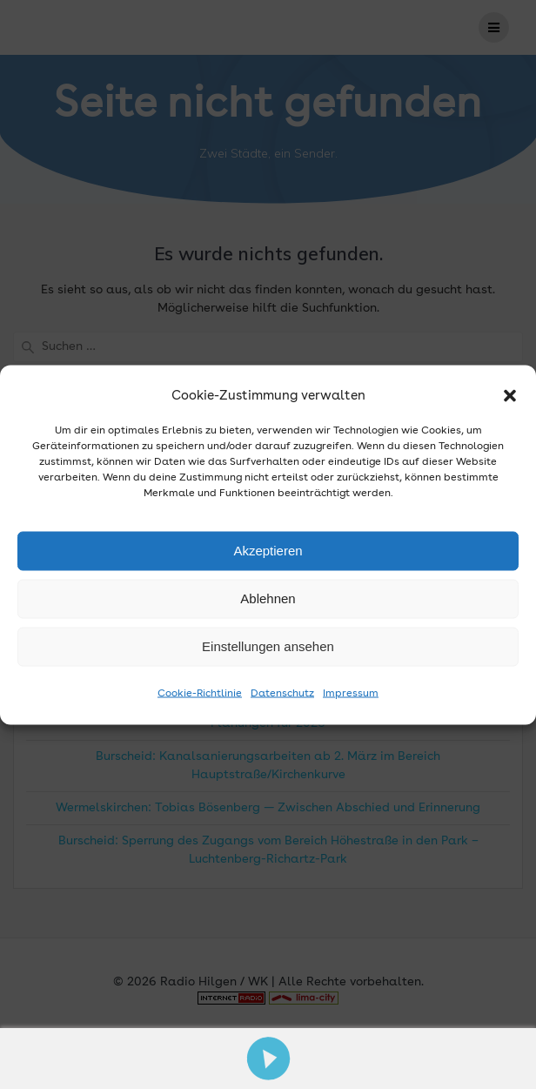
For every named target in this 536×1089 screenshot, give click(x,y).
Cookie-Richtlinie (199, 693)
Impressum (351, 693)
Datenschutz (282, 693)
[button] (510, 396)
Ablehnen (267, 598)
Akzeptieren (267, 550)
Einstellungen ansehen (268, 646)
